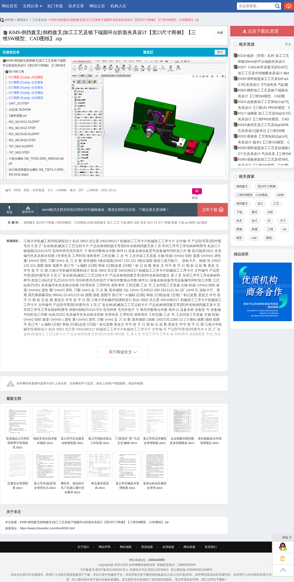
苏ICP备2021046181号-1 (111, 569)
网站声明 (104, 547)
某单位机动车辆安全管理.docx (154, 470)
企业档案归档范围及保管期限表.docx (182, 425)
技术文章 (76, 6)
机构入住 (118, 6)
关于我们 (83, 547)
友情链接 (168, 547)
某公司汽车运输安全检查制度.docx (72, 425)
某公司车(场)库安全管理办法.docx (45, 470)
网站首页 (9, 6)
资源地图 (147, 547)
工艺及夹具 (39, 20)
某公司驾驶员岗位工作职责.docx (99, 425)
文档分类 (30, 6)
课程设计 (23, 20)
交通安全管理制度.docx (17, 470)
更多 (288, 44)
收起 (287, 537)
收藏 (220, 32)
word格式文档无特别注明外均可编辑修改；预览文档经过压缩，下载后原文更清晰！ (106, 210)
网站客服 (189, 547)
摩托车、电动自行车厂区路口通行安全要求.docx (72, 472)
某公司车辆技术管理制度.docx (127, 470)
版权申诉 (28, 210)
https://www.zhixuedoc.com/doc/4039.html (47, 528)
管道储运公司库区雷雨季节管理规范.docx (17, 427)
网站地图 (126, 547)
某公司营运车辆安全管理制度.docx (154, 425)
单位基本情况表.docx (99, 470)
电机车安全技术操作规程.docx (45, 425)
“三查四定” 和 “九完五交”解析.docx (127, 425)
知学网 (6, 20)
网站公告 (97, 6)
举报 (9, 210)
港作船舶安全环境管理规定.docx (209, 425)
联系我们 (211, 547)
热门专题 (55, 6)
